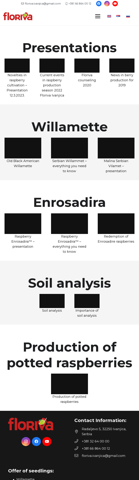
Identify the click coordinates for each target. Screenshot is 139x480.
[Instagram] (107, 3)
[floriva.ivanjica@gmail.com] (78, 455)
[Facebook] (99, 3)
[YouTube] (115, 3)
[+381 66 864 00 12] (78, 448)
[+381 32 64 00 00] (78, 441)
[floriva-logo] (17, 16)
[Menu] (98, 16)
